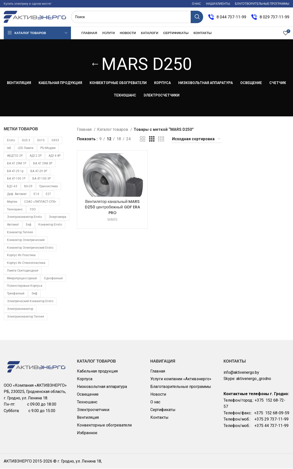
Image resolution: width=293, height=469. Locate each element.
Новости (158, 394)
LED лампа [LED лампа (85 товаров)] (25, 148)
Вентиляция (88, 418)
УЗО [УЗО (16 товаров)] (33, 210)
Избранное (87, 433)
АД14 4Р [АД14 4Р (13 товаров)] (54, 156)
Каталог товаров (113, 130)
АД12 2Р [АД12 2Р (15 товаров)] (36, 156)
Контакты (159, 418)
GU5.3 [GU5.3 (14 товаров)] (26, 141)
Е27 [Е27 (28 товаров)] (48, 194)
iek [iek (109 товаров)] (9, 148)
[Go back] (95, 65)
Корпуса (84, 379)
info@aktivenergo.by (241, 373)
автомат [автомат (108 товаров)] (13, 225)
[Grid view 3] (152, 139)
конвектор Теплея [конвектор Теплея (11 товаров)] (20, 232)
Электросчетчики (93, 410)
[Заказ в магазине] (196, 139)
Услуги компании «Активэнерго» (180, 379)
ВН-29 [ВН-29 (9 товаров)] (28, 186)
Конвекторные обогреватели (104, 425)
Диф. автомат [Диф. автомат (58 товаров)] (17, 194)
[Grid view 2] (142, 139)
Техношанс (87, 402)
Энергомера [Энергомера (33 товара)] (57, 217)
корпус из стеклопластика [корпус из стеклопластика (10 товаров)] (26, 263)
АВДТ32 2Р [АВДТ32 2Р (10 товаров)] (15, 156)
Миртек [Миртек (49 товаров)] (12, 202)
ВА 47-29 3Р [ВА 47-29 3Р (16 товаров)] (38, 171)
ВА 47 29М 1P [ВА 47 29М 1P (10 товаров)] (16, 164)
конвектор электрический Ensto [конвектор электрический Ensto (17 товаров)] (30, 248)
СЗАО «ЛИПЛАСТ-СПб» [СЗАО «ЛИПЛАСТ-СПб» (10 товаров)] (40, 202)
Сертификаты (163, 410)
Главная (85, 130)
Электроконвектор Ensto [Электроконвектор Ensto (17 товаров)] (24, 217)
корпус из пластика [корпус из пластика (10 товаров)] (21, 256)
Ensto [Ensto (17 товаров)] (11, 141)
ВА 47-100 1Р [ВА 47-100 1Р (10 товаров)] (16, 179)
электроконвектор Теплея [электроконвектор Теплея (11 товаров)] (25, 317)
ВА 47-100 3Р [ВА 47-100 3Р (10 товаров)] (41, 179)
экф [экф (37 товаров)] (34, 294)
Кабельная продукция (97, 371)
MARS (112, 220)
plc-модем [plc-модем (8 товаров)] (48, 148)
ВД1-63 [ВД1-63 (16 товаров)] (12, 186)
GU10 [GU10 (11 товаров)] (41, 141)
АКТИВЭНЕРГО (18, 461)
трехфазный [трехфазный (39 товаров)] (15, 294)
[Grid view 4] (161, 139)
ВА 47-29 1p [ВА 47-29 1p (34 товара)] (15, 171)
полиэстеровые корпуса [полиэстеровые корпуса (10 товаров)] (24, 286)
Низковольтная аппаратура (102, 387)
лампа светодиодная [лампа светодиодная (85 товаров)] (22, 271)
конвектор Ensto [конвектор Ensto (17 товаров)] (50, 225)
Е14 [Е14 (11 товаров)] (36, 194)
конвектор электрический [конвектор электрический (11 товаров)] (26, 240)
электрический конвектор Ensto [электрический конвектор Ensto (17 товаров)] (30, 301)
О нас (155, 402)
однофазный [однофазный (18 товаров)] (53, 279)
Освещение (88, 394)
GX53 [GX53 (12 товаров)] (55, 141)
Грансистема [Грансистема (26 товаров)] (48, 186)
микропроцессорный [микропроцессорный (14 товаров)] (22, 279)
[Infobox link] (227, 17)
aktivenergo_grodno (253, 379)
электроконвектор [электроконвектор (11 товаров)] (20, 309)
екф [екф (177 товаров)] (28, 225)
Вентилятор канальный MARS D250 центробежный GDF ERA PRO (112, 207)
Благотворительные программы (180, 387)
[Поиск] (137, 17)
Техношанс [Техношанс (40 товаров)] (15, 210)
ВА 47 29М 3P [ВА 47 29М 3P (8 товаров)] (42, 164)
